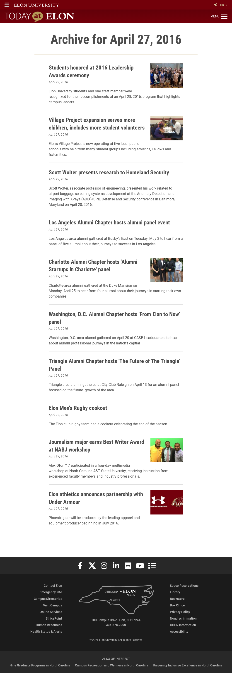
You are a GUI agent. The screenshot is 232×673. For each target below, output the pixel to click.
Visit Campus (52, 605)
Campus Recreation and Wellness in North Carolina (111, 665)
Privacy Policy (180, 612)
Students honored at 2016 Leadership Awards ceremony (96, 71)
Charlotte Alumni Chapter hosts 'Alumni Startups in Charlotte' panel (93, 275)
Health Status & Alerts (46, 631)
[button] (7, 4)
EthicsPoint (54, 618)
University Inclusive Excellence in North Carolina (187, 665)
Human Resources (49, 625)
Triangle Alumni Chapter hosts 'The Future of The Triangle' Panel (111, 374)
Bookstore (177, 598)
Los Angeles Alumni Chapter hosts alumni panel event (109, 228)
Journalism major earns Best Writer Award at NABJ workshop (93, 455)
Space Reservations (184, 585)
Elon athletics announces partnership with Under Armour (96, 507)
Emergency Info (51, 592)
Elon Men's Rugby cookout (82, 417)
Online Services (51, 612)
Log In (220, 5)
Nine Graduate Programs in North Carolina (40, 665)
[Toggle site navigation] (218, 16)
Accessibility (179, 631)
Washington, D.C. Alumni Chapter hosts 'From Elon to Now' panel (113, 327)
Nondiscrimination (183, 618)
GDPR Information (183, 625)
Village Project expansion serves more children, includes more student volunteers (96, 127)
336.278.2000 (116, 625)
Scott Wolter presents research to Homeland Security (116, 174)
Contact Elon (53, 585)
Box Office (177, 605)
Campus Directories (48, 598)
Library (175, 592)
